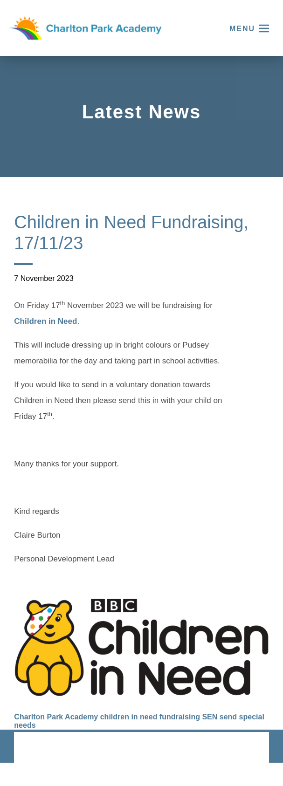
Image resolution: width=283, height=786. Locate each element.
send (228, 717)
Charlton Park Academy (56, 717)
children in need (129, 717)
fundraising (179, 717)
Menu (242, 29)
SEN (209, 717)
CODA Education (244, 748)
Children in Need (45, 322)
